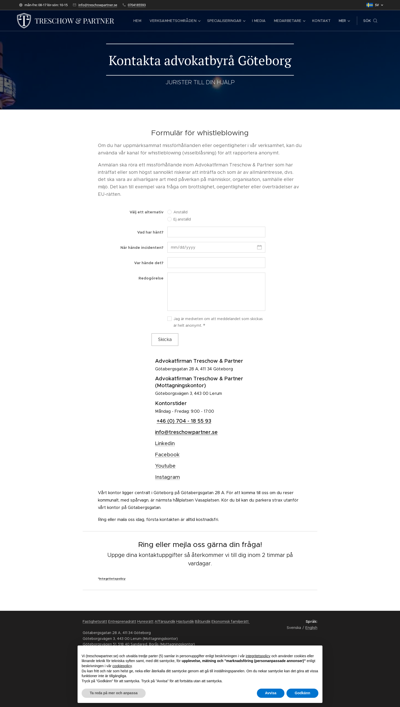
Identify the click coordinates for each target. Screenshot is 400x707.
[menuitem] (145, 20)
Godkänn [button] (302, 693)
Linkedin (165, 443)
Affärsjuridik (165, 621)
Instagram (167, 477)
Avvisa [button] (271, 693)
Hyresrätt (145, 621)
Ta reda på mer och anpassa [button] (114, 693)
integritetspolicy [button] (258, 656)
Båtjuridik (202, 621)
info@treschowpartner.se (97, 5)
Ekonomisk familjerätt (230, 621)
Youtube (165, 466)
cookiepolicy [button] (122, 666)
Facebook (167, 455)
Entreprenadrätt (122, 621)
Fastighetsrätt (95, 621)
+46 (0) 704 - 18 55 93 (184, 421)
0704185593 (137, 5)
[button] (370, 20)
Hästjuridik (185, 621)
